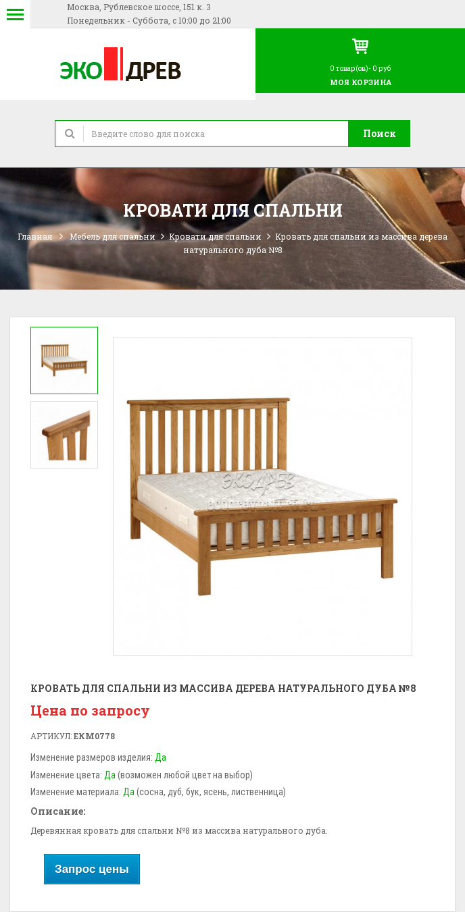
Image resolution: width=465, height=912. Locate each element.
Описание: (57, 811)
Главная (35, 236)
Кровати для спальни (215, 236)
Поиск (379, 133)
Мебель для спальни (112, 236)
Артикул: (51, 735)
